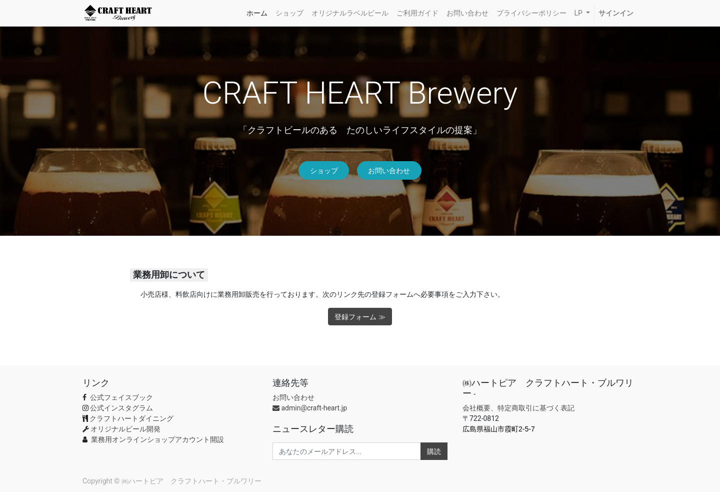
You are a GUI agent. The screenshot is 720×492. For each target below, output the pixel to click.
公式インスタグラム (121, 408)
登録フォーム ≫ (360, 316)
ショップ (324, 170)
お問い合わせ (389, 170)
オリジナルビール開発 (125, 429)
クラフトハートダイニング (132, 418)
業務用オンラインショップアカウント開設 (157, 439)
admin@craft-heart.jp (309, 408)
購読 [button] (434, 451)
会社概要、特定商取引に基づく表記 (518, 408)
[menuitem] (257, 13)
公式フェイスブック (120, 397)
